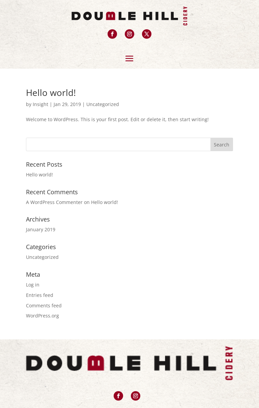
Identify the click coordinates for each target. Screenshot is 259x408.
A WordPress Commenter (54, 202)
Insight (40, 104)
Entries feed (39, 295)
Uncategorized (102, 104)
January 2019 (40, 229)
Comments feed (44, 305)
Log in (32, 284)
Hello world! (51, 93)
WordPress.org (42, 315)
